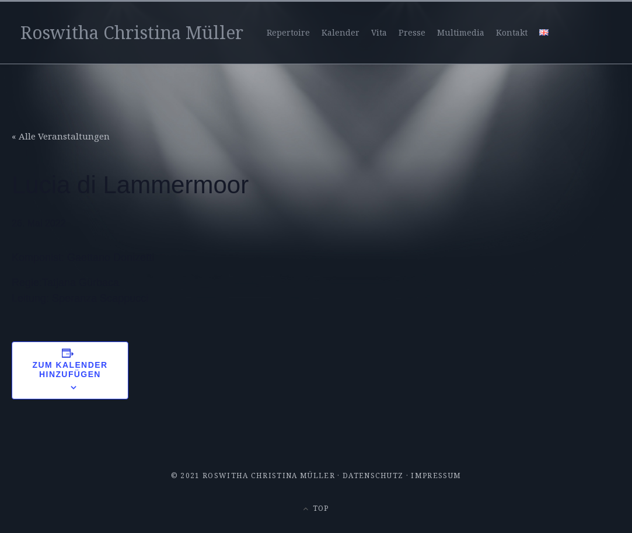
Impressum (436, 475)
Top (316, 508)
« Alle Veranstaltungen (61, 136)
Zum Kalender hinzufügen (70, 369)
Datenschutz (373, 475)
